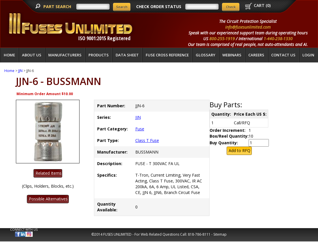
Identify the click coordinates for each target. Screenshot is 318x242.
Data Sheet (127, 55)
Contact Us (283, 55)
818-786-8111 (199, 234)
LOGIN (308, 55)
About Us (31, 55)
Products (98, 55)
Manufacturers (65, 55)
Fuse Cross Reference (167, 55)
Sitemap (220, 234)
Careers (256, 55)
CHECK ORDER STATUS (158, 6)
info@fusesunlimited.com (248, 27)
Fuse (139, 129)
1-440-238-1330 (278, 38)
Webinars (231, 55)
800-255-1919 (222, 38)
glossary (205, 55)
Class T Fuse (147, 140)
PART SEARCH (57, 6)
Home (9, 55)
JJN (20, 70)
